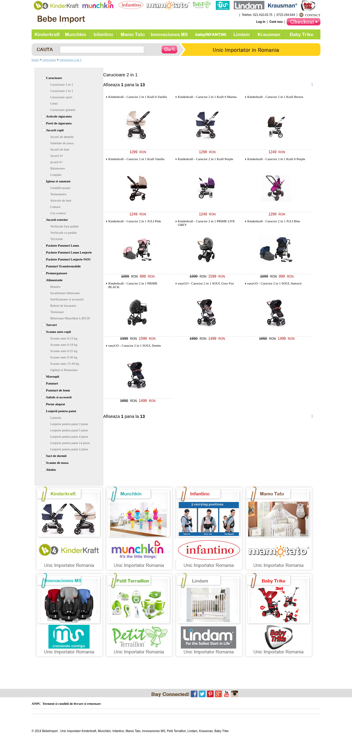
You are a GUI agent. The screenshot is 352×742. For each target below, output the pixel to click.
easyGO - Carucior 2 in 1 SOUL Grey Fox (206, 283)
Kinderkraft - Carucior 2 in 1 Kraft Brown (275, 97)
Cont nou (276, 21)
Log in (260, 21)
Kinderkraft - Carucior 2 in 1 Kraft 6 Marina (207, 97)
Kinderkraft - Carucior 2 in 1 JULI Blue (273, 221)
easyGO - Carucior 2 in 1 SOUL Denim (134, 345)
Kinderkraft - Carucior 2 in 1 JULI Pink (134, 221)
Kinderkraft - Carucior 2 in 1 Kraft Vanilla (136, 159)
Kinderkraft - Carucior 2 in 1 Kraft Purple (205, 159)
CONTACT (312, 15)
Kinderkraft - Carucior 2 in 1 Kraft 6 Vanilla (137, 97)
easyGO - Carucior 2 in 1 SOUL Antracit (274, 283)
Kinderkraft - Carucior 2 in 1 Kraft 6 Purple (276, 159)
